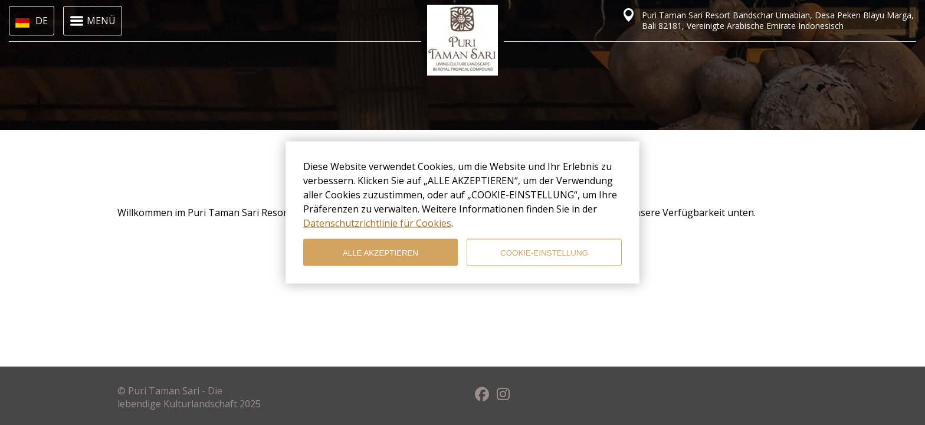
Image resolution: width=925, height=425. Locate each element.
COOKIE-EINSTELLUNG (544, 252)
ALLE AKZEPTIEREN (380, 252)
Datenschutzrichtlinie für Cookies (377, 223)
